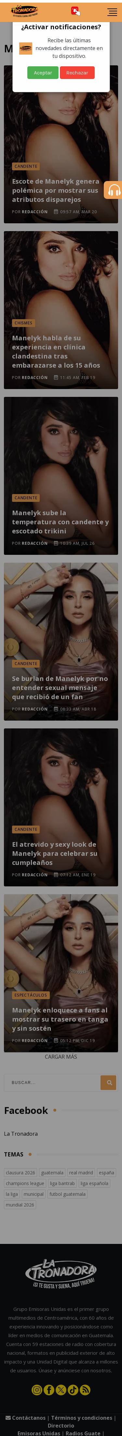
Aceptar (43, 73)
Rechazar (77, 73)
